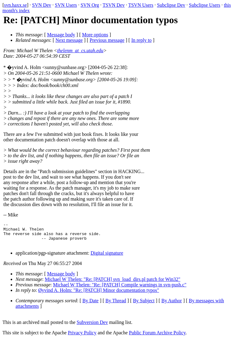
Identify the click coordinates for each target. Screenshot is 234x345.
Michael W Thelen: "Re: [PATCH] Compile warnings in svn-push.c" (119, 289)
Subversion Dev (92, 326)
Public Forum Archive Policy (157, 337)
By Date (91, 305)
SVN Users (66, 5)
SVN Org (89, 5)
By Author (171, 305)
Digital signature (106, 257)
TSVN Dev (114, 5)
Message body (61, 34)
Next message (69, 40)
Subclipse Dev (171, 5)
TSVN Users (140, 5)
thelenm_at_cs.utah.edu (80, 50)
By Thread (115, 305)
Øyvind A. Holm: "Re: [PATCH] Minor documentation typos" (98, 294)
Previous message (107, 40)
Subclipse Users (204, 5)
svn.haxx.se (15, 5)
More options (95, 34)
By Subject (143, 305)
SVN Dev (41, 5)
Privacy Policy (82, 337)
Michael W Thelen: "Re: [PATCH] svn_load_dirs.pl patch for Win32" (112, 283)
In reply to (141, 40)
